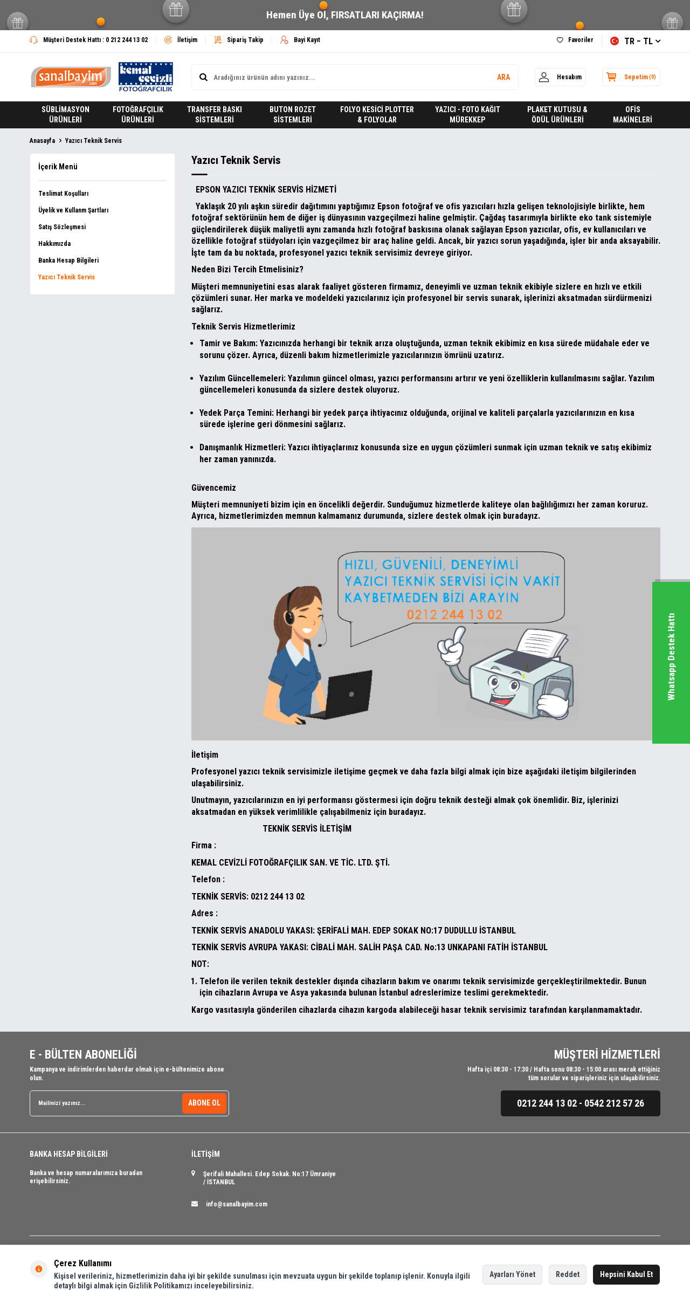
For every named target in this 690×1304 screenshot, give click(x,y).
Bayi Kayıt (300, 40)
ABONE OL (204, 1103)
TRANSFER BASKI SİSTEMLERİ (214, 114)
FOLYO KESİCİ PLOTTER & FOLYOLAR (377, 114)
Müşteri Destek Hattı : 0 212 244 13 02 (89, 40)
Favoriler (575, 40)
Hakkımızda (54, 244)
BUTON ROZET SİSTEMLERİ (293, 114)
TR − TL (635, 41)
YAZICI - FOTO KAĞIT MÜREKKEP (467, 114)
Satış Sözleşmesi (62, 227)
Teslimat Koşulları (63, 193)
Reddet (567, 1274)
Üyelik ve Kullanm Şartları (73, 210)
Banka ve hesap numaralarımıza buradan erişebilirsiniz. (86, 1177)
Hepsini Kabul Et (626, 1274)
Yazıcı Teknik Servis (66, 277)
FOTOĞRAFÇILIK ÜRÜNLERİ (138, 114)
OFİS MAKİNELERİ (632, 114)
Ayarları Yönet (512, 1274)
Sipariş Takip (239, 40)
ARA (497, 77)
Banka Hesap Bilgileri (68, 260)
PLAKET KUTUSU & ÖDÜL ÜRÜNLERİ (557, 114)
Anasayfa (42, 141)
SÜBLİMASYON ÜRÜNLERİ (65, 114)
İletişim (180, 40)
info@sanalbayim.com (236, 1204)
